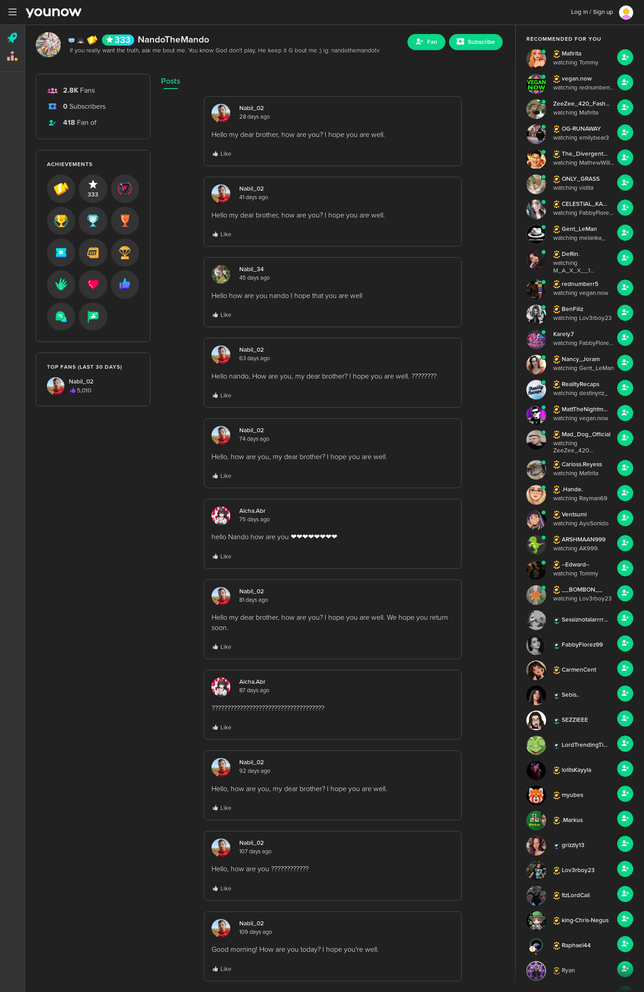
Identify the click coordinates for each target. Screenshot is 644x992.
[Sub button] (476, 42)
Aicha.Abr (252, 511)
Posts (170, 81)
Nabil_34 (251, 269)
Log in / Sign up (592, 12)
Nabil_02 (251, 108)
